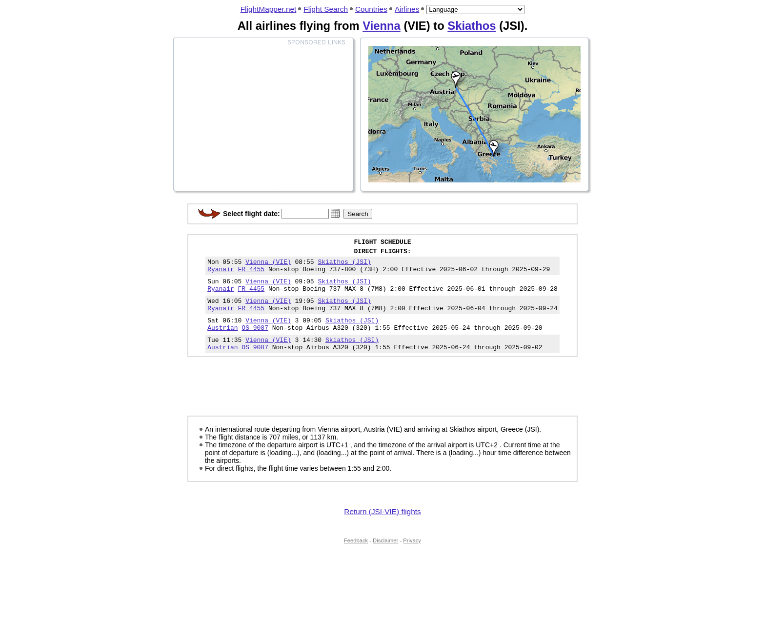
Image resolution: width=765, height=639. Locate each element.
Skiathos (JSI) (344, 265)
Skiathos (471, 25)
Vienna (381, 25)
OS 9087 (255, 342)
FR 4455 (251, 274)
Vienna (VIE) (268, 265)
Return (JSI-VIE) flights (382, 529)
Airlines (407, 9)
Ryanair (220, 274)
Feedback (356, 558)
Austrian (222, 342)
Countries (371, 9)
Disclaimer (385, 558)
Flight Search (325, 9)
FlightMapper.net (269, 9)
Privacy (412, 558)
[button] (335, 213)
